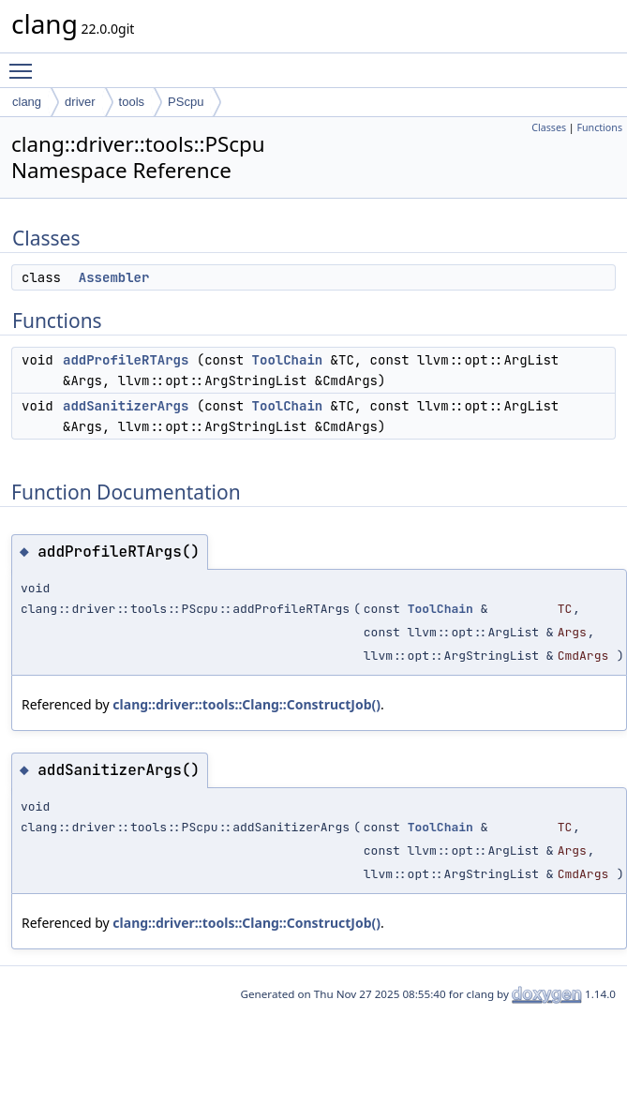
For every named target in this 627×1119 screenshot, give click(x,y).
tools (131, 102)
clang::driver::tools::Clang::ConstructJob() (246, 704)
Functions (599, 127)
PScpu (185, 102)
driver (80, 102)
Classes (548, 127)
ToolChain (287, 359)
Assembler (114, 277)
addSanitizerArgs (125, 405)
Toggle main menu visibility (25, 62)
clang (26, 102)
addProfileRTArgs (125, 359)
